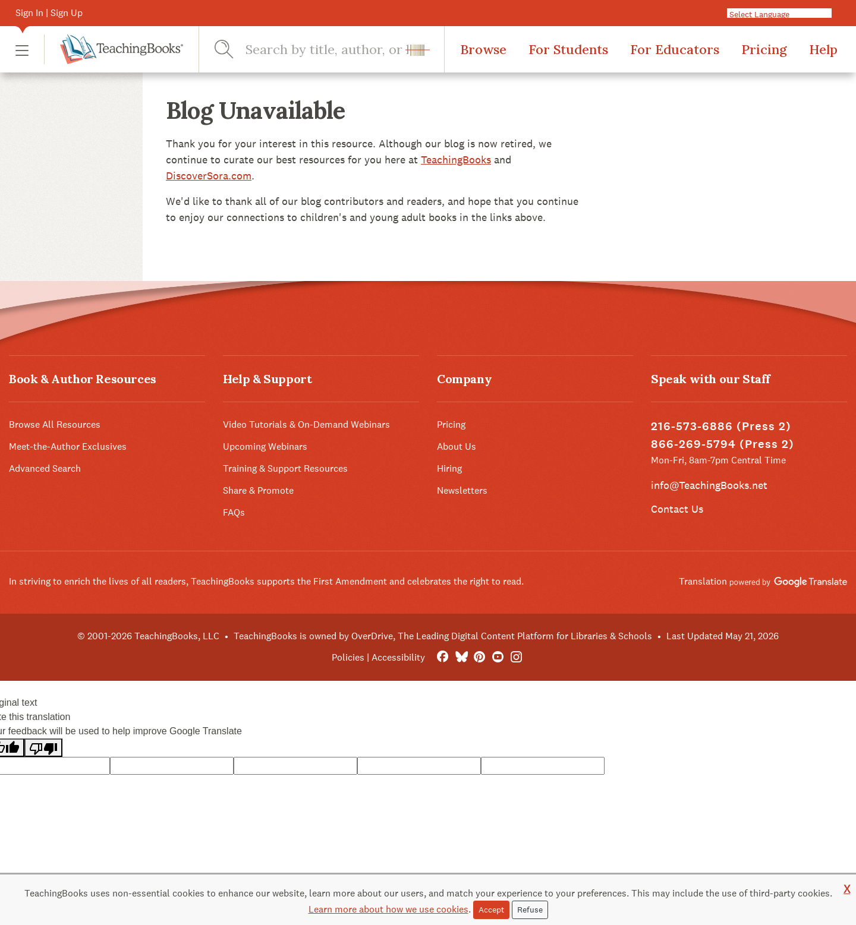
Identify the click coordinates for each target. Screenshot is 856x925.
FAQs (234, 512)
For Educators (674, 49)
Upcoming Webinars (265, 446)
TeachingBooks (456, 159)
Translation (763, 581)
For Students (568, 49)
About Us (456, 446)
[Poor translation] (43, 747)
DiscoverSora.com (208, 175)
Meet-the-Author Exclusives (68, 446)
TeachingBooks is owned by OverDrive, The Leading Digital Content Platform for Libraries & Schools (443, 636)
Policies (348, 657)
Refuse (530, 909)
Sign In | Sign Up (49, 13)
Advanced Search (45, 468)
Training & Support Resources (285, 468)
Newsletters (462, 490)
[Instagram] (516, 657)
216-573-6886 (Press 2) (721, 426)
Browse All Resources (54, 424)
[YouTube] (498, 657)
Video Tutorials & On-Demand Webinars (306, 424)
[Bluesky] (461, 657)
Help (823, 49)
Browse (483, 49)
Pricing (764, 49)
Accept (491, 909)
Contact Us (677, 509)
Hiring (449, 468)
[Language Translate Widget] (784, 13)
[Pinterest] (479, 657)
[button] (22, 49)
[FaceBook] (443, 657)
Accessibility (398, 657)
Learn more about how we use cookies (388, 909)
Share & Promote (258, 490)
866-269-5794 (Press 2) (722, 444)
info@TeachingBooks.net (709, 485)
